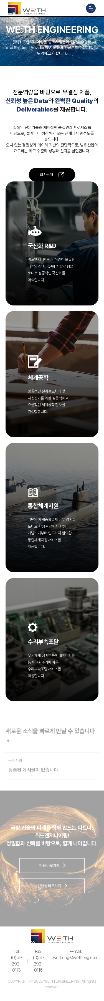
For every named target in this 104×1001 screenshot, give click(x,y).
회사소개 (46, 174)
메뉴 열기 (91, 8)
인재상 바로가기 (49, 889)
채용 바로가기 (49, 868)
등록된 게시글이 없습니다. (33, 773)
